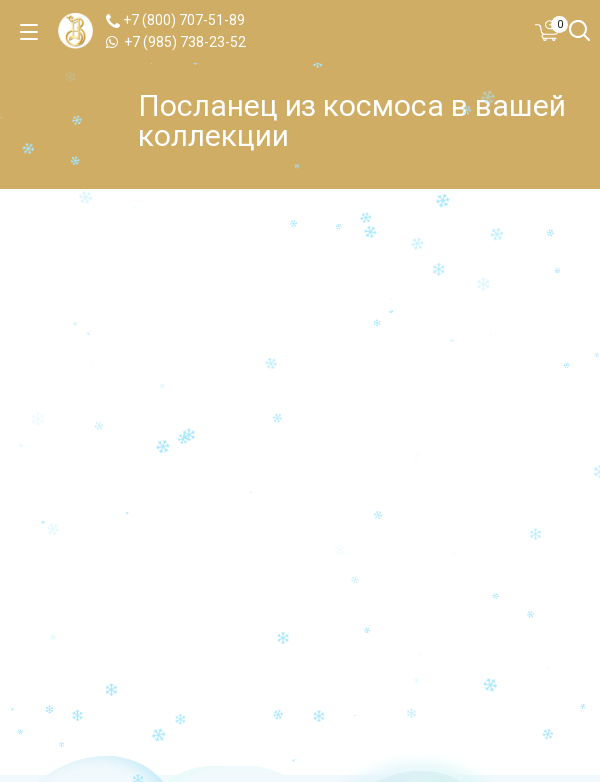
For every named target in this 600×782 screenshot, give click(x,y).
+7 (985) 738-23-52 (176, 42)
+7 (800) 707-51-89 (175, 20)
